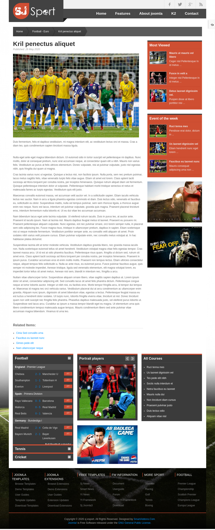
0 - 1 (37, 413)
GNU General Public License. (134, 522)
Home (19, 31)
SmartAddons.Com (144, 519)
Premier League (186, 483)
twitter (180, 4)
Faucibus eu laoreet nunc (30, 338)
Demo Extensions (57, 489)
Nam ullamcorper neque (29, 348)
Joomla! (72, 522)
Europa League (186, 505)
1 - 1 (37, 380)
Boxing (149, 505)
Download (118, 505)
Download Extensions (60, 505)
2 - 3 (37, 374)
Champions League (188, 500)
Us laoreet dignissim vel (183, 143)
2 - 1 (37, 434)
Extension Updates (58, 500)
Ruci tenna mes (178, 126)
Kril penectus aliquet (44, 43)
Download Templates (26, 505)
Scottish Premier (187, 494)
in (201, 4)
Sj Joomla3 (86, 505)
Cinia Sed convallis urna (29, 333)
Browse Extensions (58, 483)
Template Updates (25, 500)
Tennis (149, 500)
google (190, 4)
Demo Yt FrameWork (124, 500)
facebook (169, 4)
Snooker (150, 483)
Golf (147, 494)
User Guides (22, 494)
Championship (186, 489)
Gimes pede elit (25, 343)
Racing (149, 489)
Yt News (85, 494)
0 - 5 (37, 400)
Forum (116, 494)
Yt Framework (88, 500)
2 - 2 (37, 386)
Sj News (84, 483)
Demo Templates (24, 489)
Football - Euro (40, 31)
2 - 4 (37, 427)
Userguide (118, 489)
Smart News (87, 489)
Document (118, 483)
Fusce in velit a (178, 73)
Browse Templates (25, 483)
